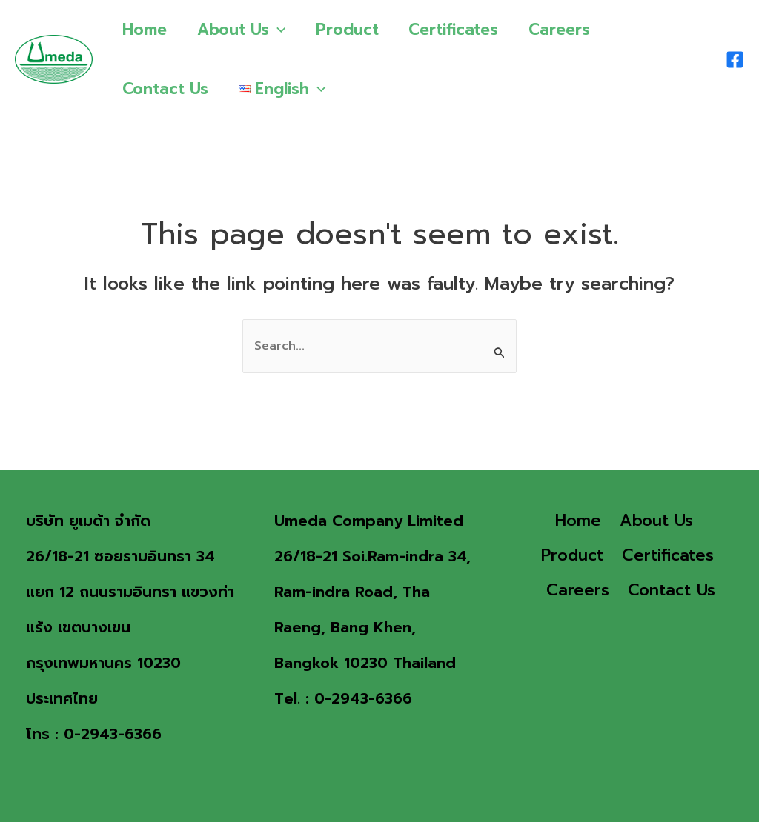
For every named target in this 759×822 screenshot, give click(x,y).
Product (350, 29)
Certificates (458, 29)
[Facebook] (735, 59)
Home (145, 29)
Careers (564, 29)
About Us (243, 29)
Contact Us (166, 89)
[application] (279, 29)
